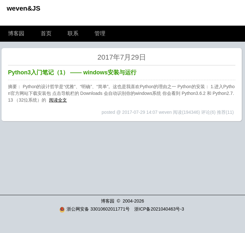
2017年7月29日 (121, 57)
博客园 (16, 33)
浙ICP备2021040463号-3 (159, 209)
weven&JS (23, 8)
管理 (99, 33)
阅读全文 (58, 100)
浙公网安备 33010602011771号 (94, 209)
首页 (46, 33)
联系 (73, 33)
